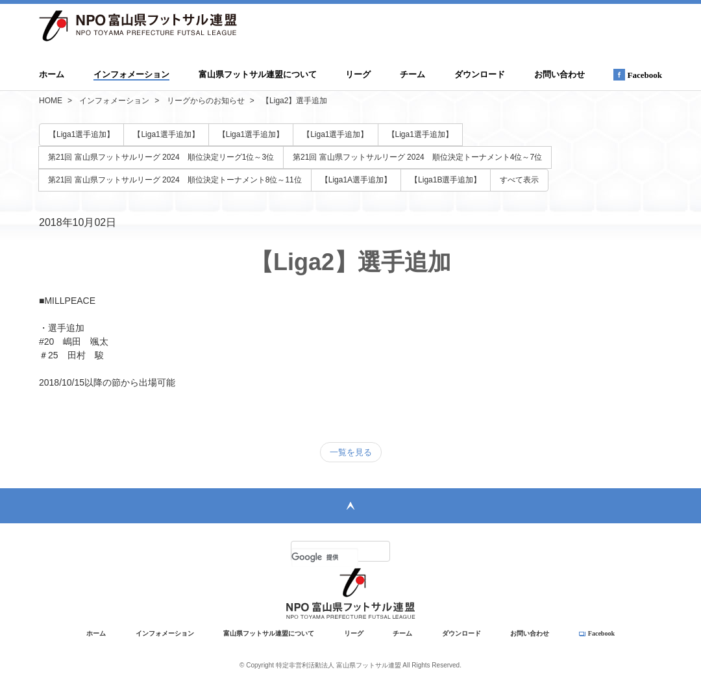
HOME (50, 100)
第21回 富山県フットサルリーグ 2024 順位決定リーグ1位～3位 (161, 157)
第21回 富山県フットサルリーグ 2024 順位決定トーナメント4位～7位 (417, 157)
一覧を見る (351, 452)
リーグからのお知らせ (206, 100)
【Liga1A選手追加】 (356, 179)
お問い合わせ (559, 74)
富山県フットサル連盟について (258, 74)
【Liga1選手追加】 (81, 134)
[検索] (324, 557)
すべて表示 (519, 179)
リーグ (358, 74)
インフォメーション (131, 74)
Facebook (637, 75)
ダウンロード (479, 74)
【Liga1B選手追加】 (445, 179)
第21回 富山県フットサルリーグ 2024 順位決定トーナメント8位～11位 (175, 179)
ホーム (51, 74)
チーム (412, 74)
